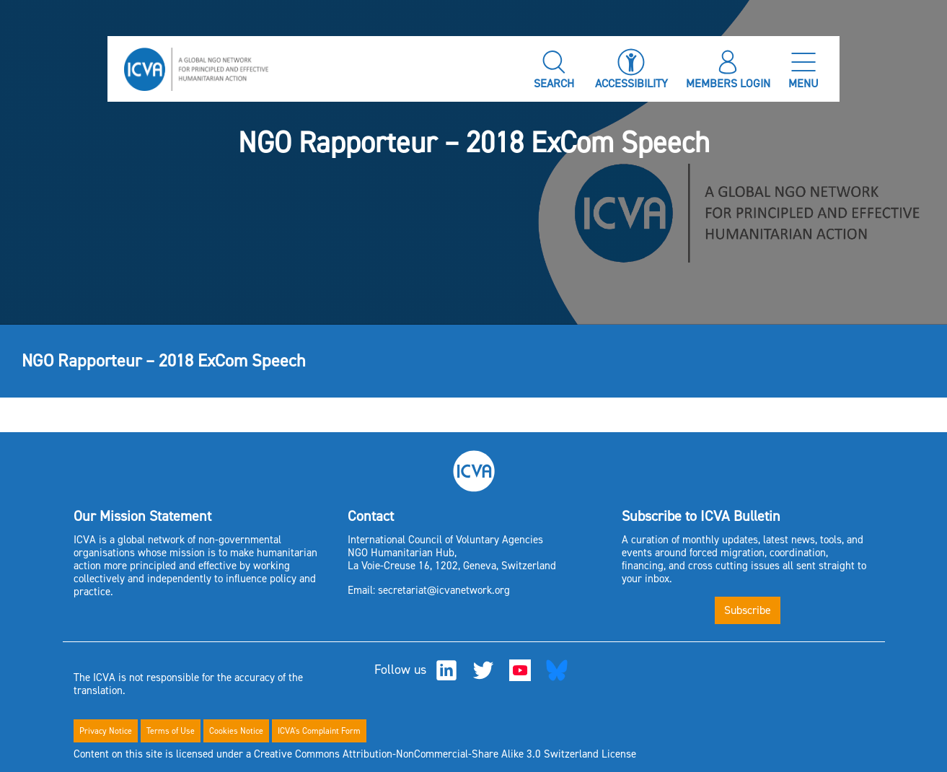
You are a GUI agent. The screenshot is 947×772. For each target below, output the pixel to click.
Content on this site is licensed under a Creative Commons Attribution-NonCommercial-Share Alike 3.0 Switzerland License (355, 754)
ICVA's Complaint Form (319, 731)
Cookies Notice (236, 731)
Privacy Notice (105, 731)
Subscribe (747, 610)
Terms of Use (170, 731)
